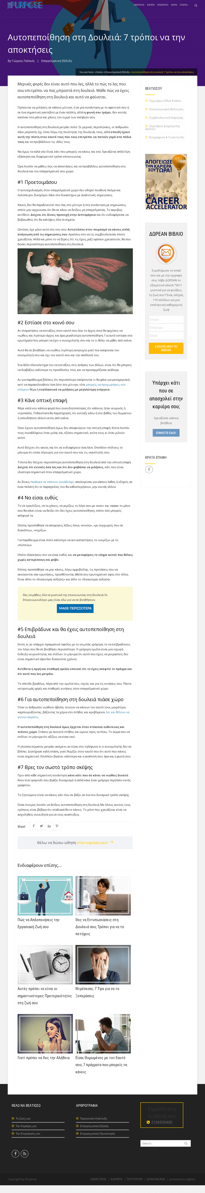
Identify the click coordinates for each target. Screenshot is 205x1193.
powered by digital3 (182, 1187)
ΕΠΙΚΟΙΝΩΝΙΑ (156, 1187)
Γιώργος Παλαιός (23, 68)
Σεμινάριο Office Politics (165, 108)
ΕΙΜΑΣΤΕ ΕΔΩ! (166, 440)
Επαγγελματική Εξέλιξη (56, 68)
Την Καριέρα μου (26, 1134)
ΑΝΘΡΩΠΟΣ (139, 9)
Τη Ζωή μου (23, 1126)
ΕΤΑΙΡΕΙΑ (184, 9)
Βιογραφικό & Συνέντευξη (166, 145)
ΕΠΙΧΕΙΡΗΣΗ (162, 9)
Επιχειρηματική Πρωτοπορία (97, 1141)
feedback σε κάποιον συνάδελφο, (53, 490)
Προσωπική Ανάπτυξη (93, 1126)
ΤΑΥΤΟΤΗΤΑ (135, 1187)
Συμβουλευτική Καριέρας (166, 125)
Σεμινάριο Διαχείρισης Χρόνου (162, 135)
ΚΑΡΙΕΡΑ (151, 9)
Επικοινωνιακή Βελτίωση (166, 117)
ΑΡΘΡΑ (174, 9)
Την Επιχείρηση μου (28, 1141)
